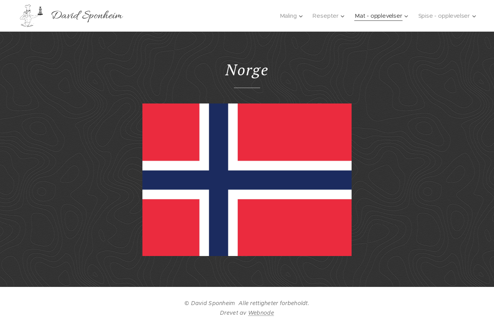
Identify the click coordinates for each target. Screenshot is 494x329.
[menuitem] (290, 15)
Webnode (261, 312)
